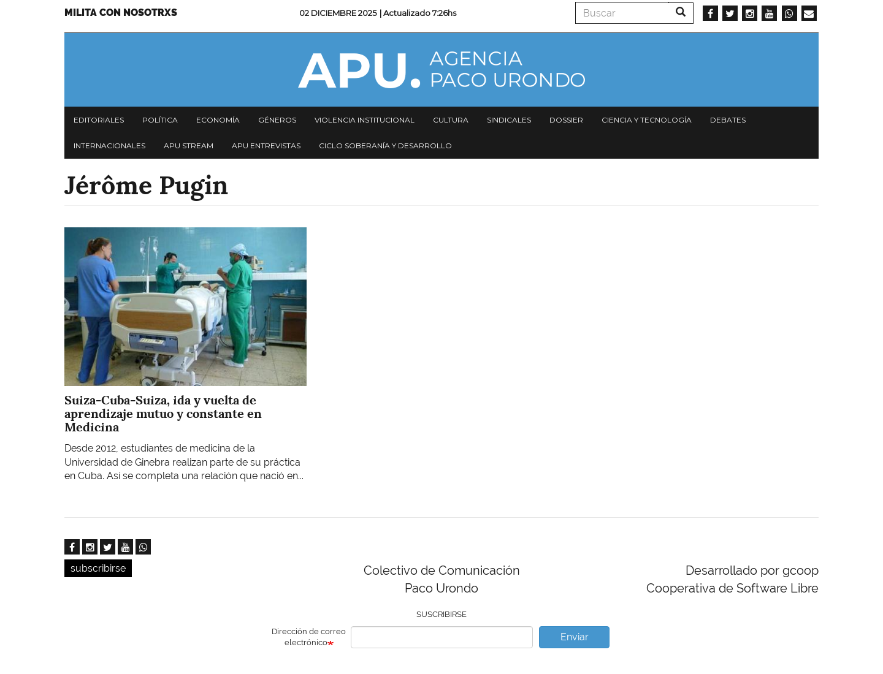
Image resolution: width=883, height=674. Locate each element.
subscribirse (98, 568)
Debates (728, 119)
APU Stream (188, 145)
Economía (218, 119)
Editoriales (99, 119)
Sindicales (509, 119)
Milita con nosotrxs (120, 12)
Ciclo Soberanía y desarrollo (385, 145)
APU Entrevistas (266, 145)
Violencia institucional (365, 119)
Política (160, 119)
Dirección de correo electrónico (309, 637)
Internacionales (109, 145)
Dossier (566, 119)
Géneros (277, 119)
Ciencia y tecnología (647, 119)
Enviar (574, 637)
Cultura (450, 119)
